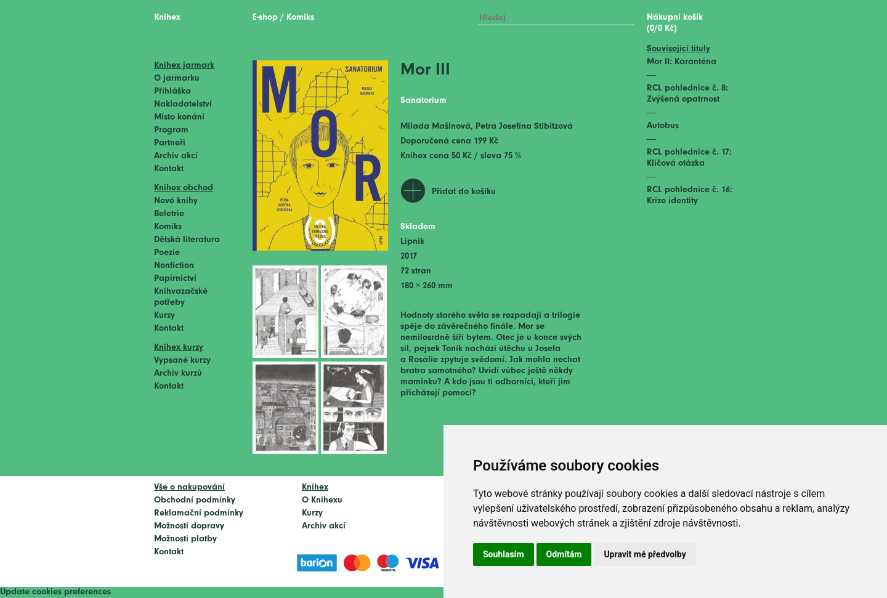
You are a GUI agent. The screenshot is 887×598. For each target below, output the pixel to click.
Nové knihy (176, 201)
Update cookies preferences (55, 592)
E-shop (265, 18)
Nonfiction (174, 266)
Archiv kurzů (178, 374)
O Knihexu (322, 500)
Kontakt (169, 169)
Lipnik (412, 242)
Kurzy (164, 316)
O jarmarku (177, 79)
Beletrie (169, 214)
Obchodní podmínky (194, 500)
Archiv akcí (176, 156)
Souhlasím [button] (503, 554)
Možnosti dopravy (189, 526)
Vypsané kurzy (182, 361)
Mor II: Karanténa (681, 62)
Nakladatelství (183, 104)
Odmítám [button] (564, 554)
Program (171, 130)
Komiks (168, 227)
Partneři (169, 143)
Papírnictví (175, 279)
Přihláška (172, 91)
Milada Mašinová (435, 127)
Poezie (167, 253)
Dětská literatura (187, 240)
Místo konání (179, 117)
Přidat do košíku (464, 192)
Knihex (167, 18)
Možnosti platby (185, 539)
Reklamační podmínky (198, 513)
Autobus (663, 126)
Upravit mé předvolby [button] (645, 554)
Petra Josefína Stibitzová (524, 127)
